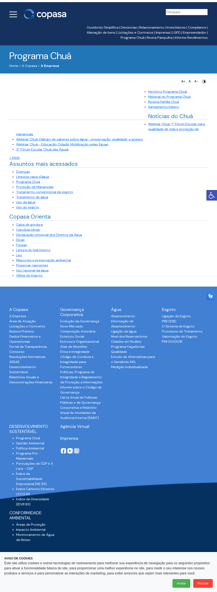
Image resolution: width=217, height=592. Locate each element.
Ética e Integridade (74, 351)
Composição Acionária (77, 331)
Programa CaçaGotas (128, 346)
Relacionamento (151, 27)
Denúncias (129, 27)
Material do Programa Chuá (169, 96)
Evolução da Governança (79, 321)
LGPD (176, 32)
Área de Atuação (22, 321)
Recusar (203, 583)
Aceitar (181, 583)
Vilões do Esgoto (29, 275)
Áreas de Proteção (31, 524)
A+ (183, 81)
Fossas (21, 245)
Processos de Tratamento (182, 331)
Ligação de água (123, 331)
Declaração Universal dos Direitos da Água (49, 235)
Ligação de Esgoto (176, 316)
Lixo (19, 255)
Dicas (20, 240)
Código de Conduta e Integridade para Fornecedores (77, 362)
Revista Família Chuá (163, 102)
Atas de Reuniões (73, 346)
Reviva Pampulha (159, 37)
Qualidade (119, 351)
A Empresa (17, 316)
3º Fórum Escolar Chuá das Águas (42, 149)
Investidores (176, 27)
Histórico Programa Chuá (167, 91)
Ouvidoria (94, 27)
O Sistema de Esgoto (178, 326)
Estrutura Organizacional (79, 341)
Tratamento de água (32, 197)
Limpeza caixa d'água (32, 177)
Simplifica (111, 27)
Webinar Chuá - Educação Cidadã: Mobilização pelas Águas (62, 144)
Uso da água (25, 202)
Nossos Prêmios (21, 331)
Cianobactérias (28, 229)
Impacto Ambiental (31, 529)
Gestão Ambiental (30, 443)
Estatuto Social (72, 336)
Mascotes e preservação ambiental (43, 260)
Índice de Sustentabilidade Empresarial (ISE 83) (31, 478)
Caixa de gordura (29, 224)
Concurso (17, 351)
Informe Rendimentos (191, 37)
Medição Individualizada (129, 367)
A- (196, 81)
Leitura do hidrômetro (33, 250)
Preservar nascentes (32, 265)
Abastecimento (123, 316)
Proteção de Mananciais (35, 187)
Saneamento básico (163, 107)
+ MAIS (14, 158)
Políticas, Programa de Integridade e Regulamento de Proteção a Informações (81, 377)
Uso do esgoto (27, 207)
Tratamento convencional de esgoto (44, 192)
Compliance (197, 27)
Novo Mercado (71, 326)
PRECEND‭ (169, 321)
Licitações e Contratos (135, 32)
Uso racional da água (32, 270)
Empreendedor (194, 32)
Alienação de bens (101, 32)
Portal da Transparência (28, 346)
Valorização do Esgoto (179, 336)
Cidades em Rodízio (126, 341)
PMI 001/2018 (172, 341)
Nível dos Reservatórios (129, 336)
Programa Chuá (133, 37)
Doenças (23, 171)
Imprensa (163, 32)
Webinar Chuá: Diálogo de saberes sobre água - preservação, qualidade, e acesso (79, 139)
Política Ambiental (30, 448)
